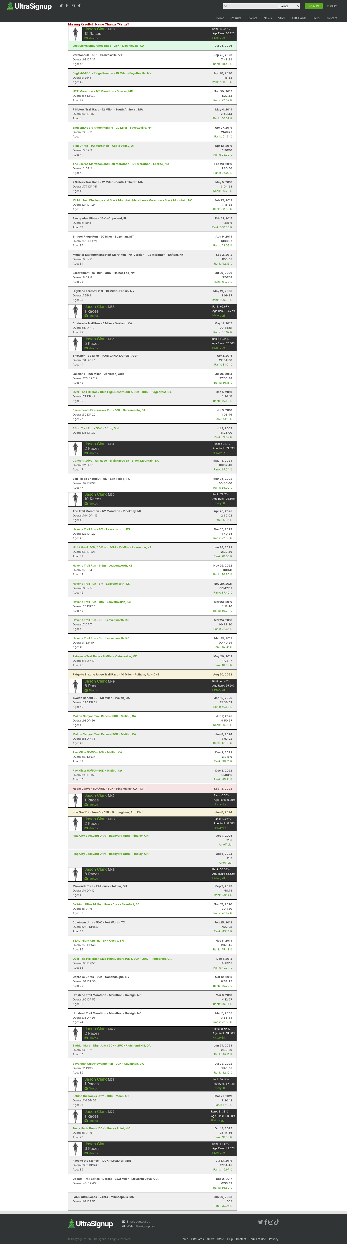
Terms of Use (257, 1239)
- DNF (109, 788)
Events (252, 18)
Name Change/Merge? (112, 24)
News (268, 18)
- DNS (116, 674)
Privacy (273, 1239)
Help (316, 18)
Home (220, 18)
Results (236, 18)
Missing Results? (81, 24)
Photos (91, 38)
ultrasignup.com (145, 1226)
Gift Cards (299, 18)
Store (282, 18)
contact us (143, 1221)
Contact (331, 18)
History (218, 37)
